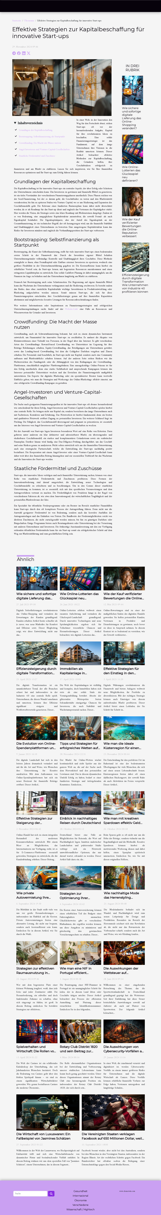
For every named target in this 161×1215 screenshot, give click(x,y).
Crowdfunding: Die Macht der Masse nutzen (40, 143)
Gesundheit (80, 1191)
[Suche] (30, 1193)
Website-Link (71, 309)
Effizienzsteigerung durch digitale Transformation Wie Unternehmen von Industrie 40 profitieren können (135, 283)
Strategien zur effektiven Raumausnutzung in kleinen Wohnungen (35, 973)
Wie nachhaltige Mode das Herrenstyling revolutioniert (121, 897)
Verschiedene (80, 1205)
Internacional (80, 1195)
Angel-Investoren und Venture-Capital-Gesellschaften (44, 150)
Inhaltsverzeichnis (30, 123)
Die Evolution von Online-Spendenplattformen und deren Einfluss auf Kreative (36, 748)
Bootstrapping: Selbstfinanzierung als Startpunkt (42, 137)
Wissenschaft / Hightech (80, 1209)
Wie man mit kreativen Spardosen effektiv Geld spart (121, 823)
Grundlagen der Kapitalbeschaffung (35, 130)
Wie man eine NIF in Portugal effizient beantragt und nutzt (75, 973)
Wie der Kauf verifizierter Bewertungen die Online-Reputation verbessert (131, 228)
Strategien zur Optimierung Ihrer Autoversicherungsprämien (80, 898)
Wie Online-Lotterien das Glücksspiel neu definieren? (131, 173)
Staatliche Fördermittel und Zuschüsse (37, 156)
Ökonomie (29, 21)
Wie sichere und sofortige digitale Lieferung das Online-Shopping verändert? (131, 118)
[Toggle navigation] (9, 6)
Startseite (16, 21)
